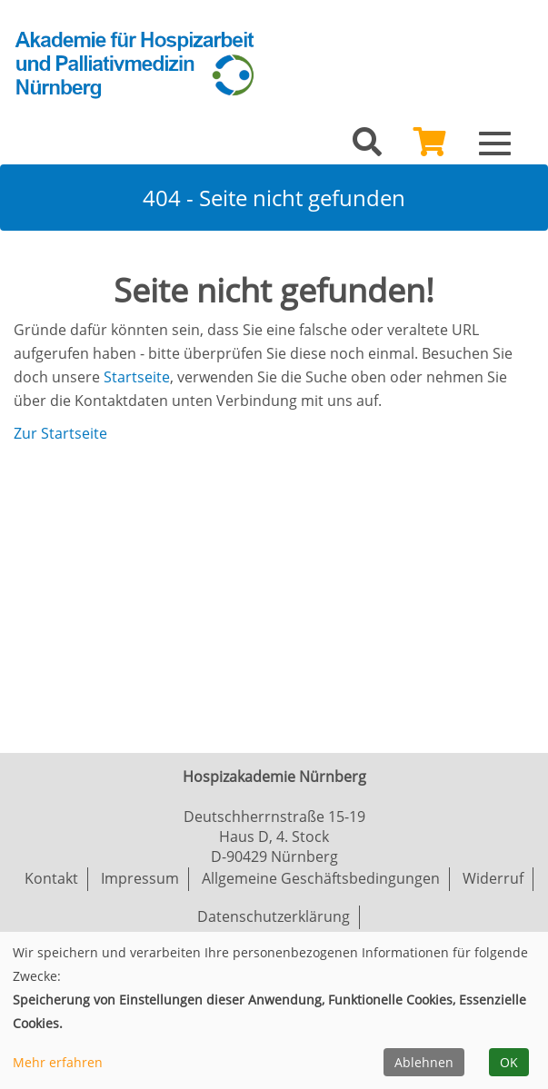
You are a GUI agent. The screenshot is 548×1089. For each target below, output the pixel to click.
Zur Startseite (60, 433)
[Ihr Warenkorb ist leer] (429, 147)
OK (509, 1062)
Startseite (137, 377)
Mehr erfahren (58, 1062)
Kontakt (51, 878)
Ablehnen (423, 1062)
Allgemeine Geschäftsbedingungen (321, 878)
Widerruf (493, 878)
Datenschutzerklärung (273, 916)
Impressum (140, 878)
